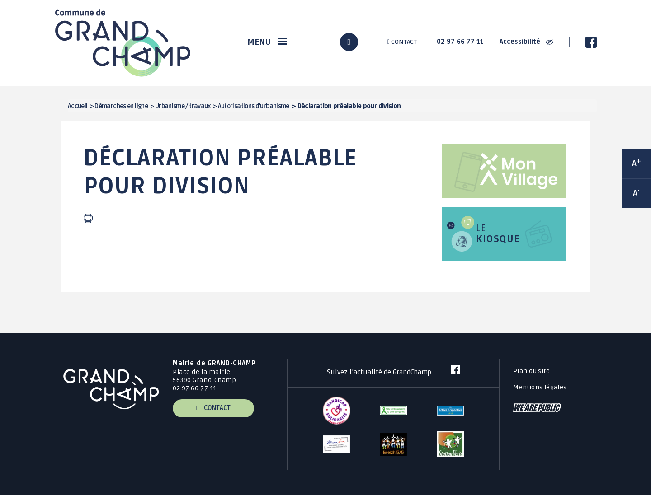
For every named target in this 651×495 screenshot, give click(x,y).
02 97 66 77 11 (460, 42)
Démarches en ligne (121, 106)
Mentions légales (540, 387)
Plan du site (531, 371)
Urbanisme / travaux (183, 106)
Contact (402, 42)
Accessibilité (526, 42)
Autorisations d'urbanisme (253, 106)
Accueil (78, 106)
